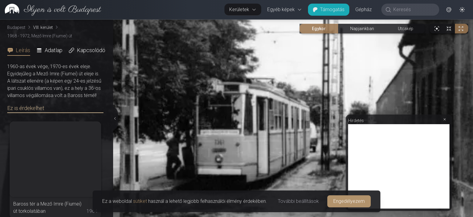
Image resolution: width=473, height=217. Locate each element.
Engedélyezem (349, 201)
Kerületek (242, 9)
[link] (50, 9)
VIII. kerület (43, 27)
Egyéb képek (284, 9)
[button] (449, 10)
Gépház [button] (363, 9)
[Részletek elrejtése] (114, 118)
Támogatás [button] (328, 9)
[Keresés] (413, 9)
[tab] (20, 50)
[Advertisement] (398, 166)
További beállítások (298, 201)
